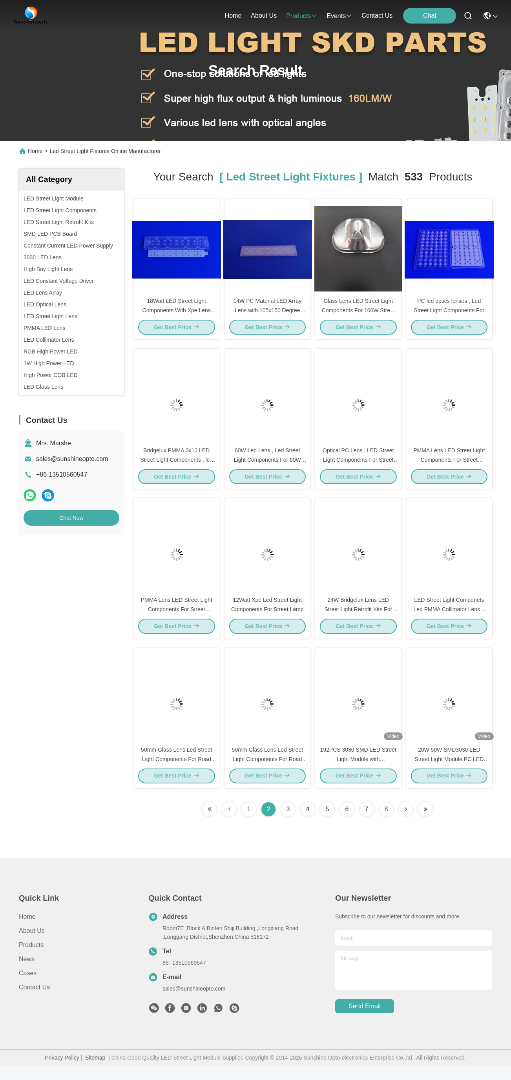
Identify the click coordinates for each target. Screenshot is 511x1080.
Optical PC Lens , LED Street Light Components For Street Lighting (358, 466)
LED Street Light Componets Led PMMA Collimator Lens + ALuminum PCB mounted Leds (449, 619)
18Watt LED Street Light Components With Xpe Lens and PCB (176, 313)
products (301, 16)
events (339, 16)
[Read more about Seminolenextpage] (406, 823)
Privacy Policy (62, 1071)
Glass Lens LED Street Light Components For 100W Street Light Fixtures (358, 313)
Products (31, 958)
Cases (27, 986)
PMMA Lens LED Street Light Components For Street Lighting (449, 466)
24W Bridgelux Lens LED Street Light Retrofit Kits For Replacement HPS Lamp (358, 619)
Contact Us (34, 1001)
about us (264, 15)
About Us (32, 944)
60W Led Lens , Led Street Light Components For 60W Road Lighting (267, 466)
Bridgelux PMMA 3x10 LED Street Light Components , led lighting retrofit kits (176, 466)
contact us (376, 15)
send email (365, 1020)
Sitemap (95, 1071)
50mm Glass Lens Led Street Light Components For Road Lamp (176, 772)
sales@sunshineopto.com (72, 458)
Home (233, 15)
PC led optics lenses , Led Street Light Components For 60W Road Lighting (449, 313)
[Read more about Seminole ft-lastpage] (425, 823)
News (27, 972)
